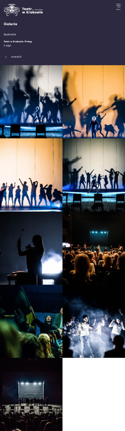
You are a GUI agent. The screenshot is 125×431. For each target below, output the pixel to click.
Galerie (10, 24)
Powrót (13, 57)
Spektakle (10, 34)
